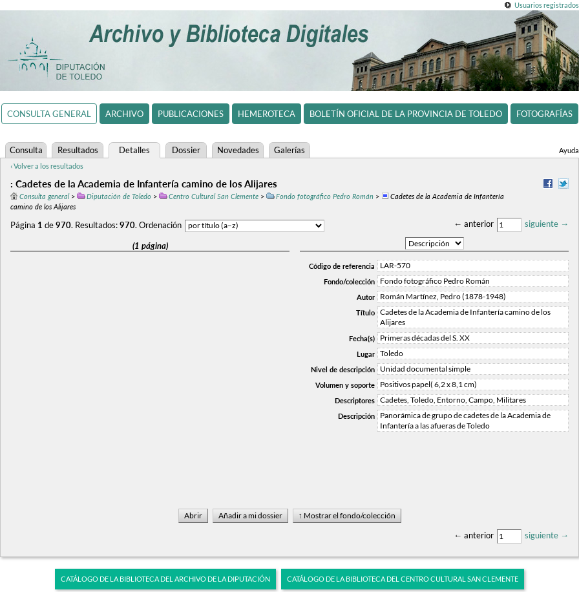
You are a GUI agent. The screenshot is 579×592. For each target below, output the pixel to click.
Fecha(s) (362, 338)
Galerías (289, 150)
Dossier (186, 150)
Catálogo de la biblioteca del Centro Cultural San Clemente (402, 579)
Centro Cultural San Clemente (208, 196)
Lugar (366, 354)
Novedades (238, 150)
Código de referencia (342, 266)
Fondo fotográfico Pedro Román (320, 196)
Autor (366, 297)
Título (365, 312)
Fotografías (544, 114)
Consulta (26, 150)
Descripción (356, 416)
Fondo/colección (349, 281)
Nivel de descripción (343, 369)
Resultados (78, 150)
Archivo (124, 114)
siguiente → (547, 223)
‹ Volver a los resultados (46, 166)
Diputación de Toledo (114, 196)
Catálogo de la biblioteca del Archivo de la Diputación (165, 579)
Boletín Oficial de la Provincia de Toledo (406, 114)
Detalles (134, 150)
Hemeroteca (266, 114)
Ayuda (569, 150)
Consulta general (49, 114)
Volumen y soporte (345, 385)
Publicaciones (191, 114)
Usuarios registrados (546, 5)
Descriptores (355, 400)
